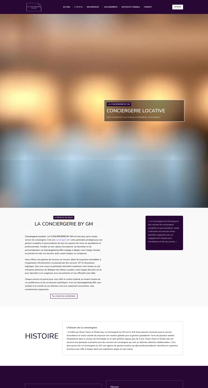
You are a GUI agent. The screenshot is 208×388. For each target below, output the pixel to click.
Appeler (177, 7)
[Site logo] (34, 6)
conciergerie (61, 239)
